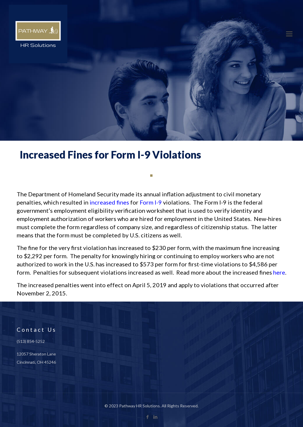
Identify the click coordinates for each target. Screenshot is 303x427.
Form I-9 (151, 202)
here (279, 272)
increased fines (109, 202)
